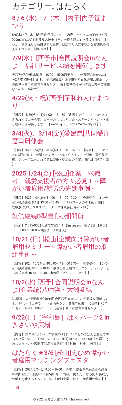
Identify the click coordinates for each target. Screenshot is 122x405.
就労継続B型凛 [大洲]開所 (48, 216)
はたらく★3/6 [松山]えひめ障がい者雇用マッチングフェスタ (61, 356)
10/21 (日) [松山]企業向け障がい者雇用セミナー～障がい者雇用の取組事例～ (60, 246)
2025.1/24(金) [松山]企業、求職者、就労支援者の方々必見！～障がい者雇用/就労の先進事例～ (59, 181)
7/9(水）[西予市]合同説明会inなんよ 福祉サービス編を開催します (60, 61)
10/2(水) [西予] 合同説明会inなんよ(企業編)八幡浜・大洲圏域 (58, 285)
